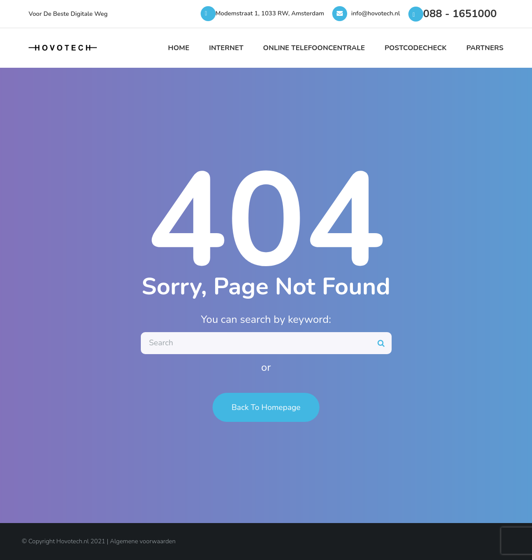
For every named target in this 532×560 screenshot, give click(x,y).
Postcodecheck (416, 48)
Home (178, 48)
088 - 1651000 (460, 14)
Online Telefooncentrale (314, 48)
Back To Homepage (266, 407)
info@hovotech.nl (375, 13)
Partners (484, 48)
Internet (226, 48)
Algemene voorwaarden (143, 541)
